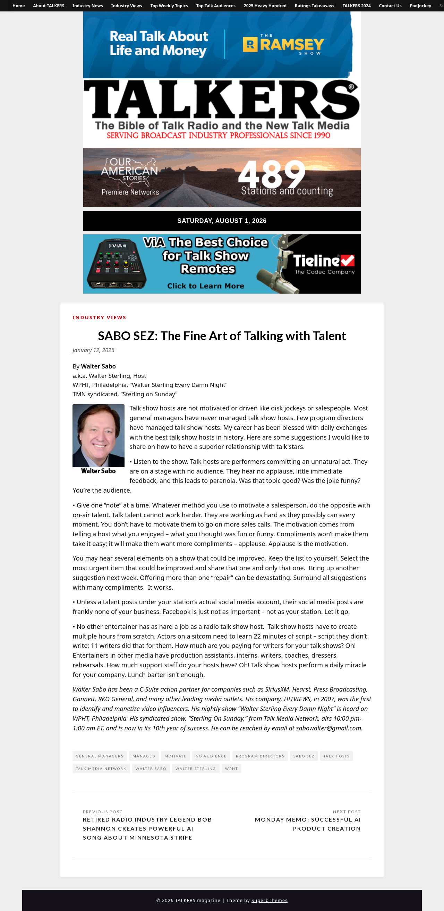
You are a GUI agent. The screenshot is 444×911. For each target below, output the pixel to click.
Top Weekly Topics (169, 6)
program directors (260, 756)
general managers (99, 756)
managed (144, 756)
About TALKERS (49, 6)
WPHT (231, 768)
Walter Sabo (151, 768)
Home (18, 6)
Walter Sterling (196, 768)
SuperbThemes (269, 900)
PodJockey (420, 6)
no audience (211, 756)
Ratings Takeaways (314, 6)
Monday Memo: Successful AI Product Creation (308, 824)
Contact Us (390, 6)
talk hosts (337, 756)
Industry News (87, 6)
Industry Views (126, 6)
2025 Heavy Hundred (265, 6)
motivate (175, 756)
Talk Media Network (101, 768)
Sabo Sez (304, 756)
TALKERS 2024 (357, 6)
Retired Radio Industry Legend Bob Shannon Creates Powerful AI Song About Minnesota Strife (147, 828)
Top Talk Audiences (216, 6)
